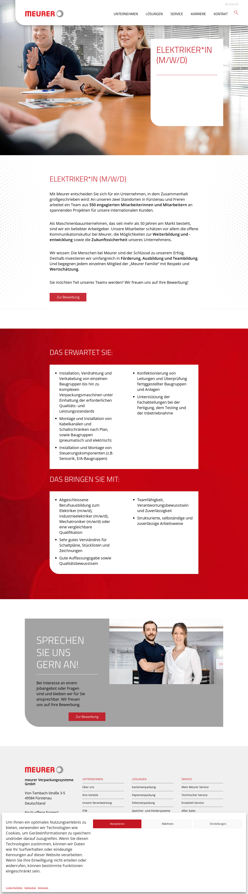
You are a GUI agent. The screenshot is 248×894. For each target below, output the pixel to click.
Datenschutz (30, 887)
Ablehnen (167, 823)
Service (176, 13)
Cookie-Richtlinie (14, 887)
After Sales (188, 811)
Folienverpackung (143, 803)
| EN (231, 4)
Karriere (198, 13)
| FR (236, 4)
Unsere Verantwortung (97, 803)
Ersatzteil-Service (193, 803)
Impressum (43, 887)
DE (226, 4)
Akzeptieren (117, 823)
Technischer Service (195, 795)
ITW (84, 811)
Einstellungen (218, 823)
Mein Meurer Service (195, 787)
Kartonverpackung (144, 787)
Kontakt (221, 13)
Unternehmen (126, 13)
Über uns (88, 787)
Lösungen (154, 13)
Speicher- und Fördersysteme (151, 811)
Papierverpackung (143, 795)
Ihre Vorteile (90, 795)
